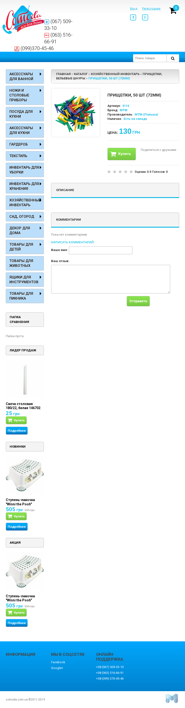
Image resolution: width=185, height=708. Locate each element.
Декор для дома (19, 230)
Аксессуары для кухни (21, 130)
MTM (123, 110)
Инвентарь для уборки (24, 169)
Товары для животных (21, 263)
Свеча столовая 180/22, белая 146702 (23, 406)
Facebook (58, 662)
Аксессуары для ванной (21, 76)
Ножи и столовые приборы (19, 95)
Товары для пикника (21, 296)
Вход (133, 8)
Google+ (57, 668)
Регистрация (151, 8)
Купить (120, 154)
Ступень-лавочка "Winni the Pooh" (20, 502)
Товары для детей (21, 246)
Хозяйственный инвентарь (25, 202)
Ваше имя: (59, 250)
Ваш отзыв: (60, 261)
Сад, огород (21, 216)
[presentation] (87, 305)
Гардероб (18, 144)
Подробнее (17, 430)
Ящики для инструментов (24, 279)
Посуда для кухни (21, 114)
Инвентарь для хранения (24, 186)
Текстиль (18, 156)
